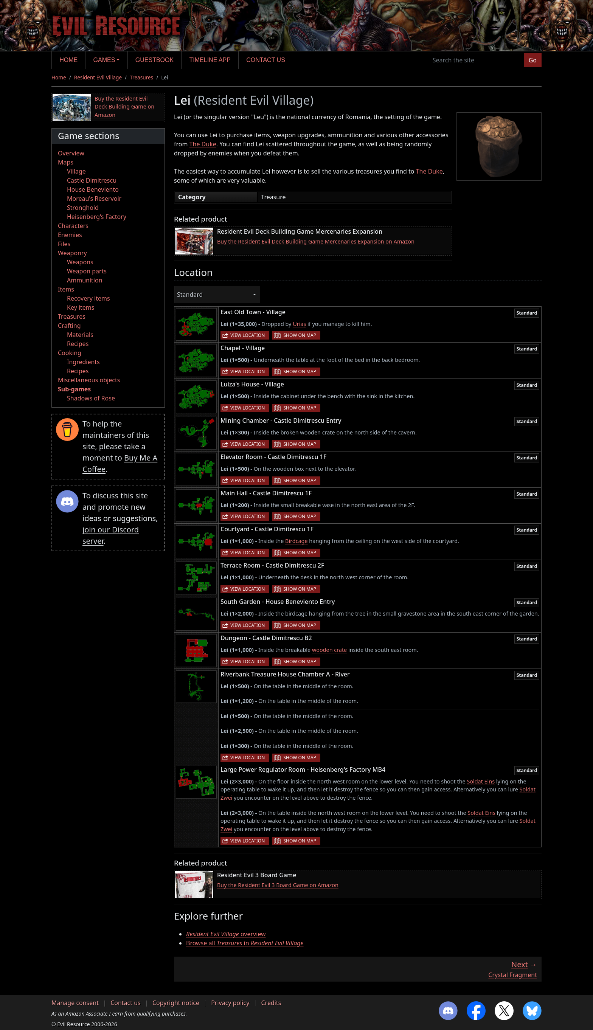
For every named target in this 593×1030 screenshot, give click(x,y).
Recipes (77, 344)
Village (76, 171)
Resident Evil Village (98, 77)
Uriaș (299, 323)
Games (104, 60)
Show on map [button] (299, 335)
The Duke (202, 144)
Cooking (69, 353)
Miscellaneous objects (89, 380)
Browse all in (245, 943)
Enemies (70, 235)
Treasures (141, 77)
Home (68, 60)
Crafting (69, 325)
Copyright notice (175, 1003)
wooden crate (329, 649)
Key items (80, 307)
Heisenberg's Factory (96, 217)
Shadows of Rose (91, 398)
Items (66, 289)
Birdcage (296, 540)
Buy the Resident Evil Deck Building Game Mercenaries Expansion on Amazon (315, 241)
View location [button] (247, 335)
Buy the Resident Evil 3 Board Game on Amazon (277, 885)
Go (533, 60)
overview (226, 934)
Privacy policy (230, 1003)
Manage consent (75, 1003)
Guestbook (154, 60)
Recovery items (88, 298)
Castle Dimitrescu (91, 180)
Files (64, 244)
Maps (65, 162)
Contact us (265, 60)
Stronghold (83, 207)
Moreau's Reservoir (94, 198)
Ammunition (84, 280)
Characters (73, 226)
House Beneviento (93, 189)
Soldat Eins (481, 781)
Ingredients (83, 362)
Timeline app (210, 60)
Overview (71, 153)
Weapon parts (87, 271)
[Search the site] (476, 60)
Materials (80, 334)
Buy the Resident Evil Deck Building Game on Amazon (124, 106)
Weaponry (72, 253)
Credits (271, 1003)
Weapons (80, 262)
